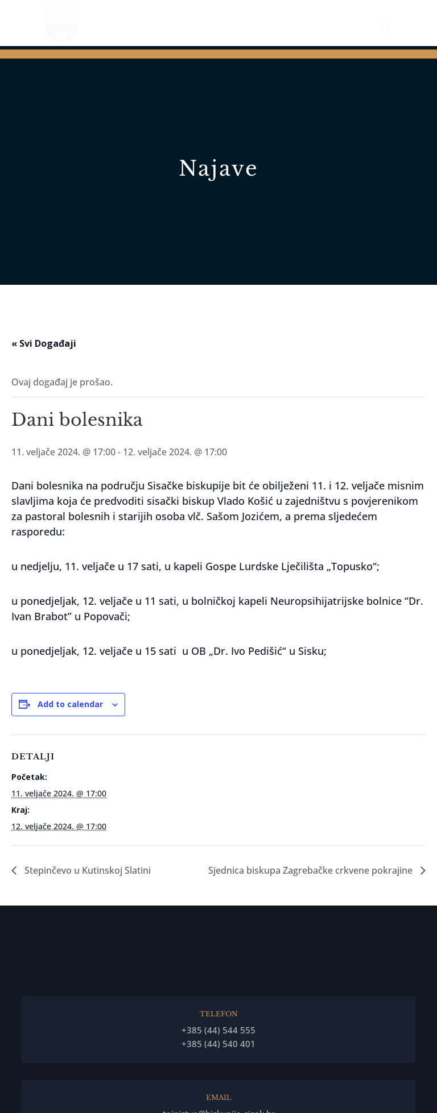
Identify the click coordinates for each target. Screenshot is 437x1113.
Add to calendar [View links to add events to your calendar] (70, 704)
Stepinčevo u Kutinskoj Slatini (86, 870)
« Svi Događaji (43, 343)
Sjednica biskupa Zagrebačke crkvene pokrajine (311, 870)
